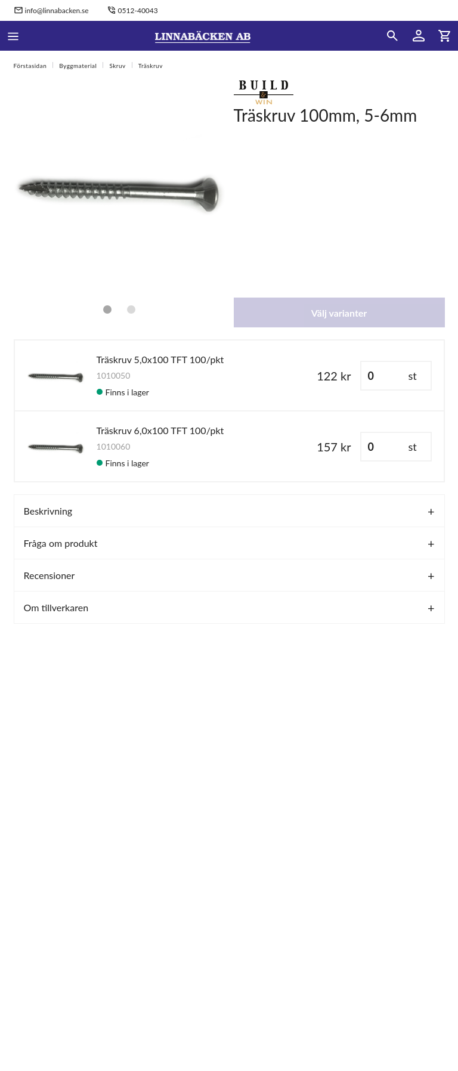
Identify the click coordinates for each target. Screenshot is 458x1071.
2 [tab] (131, 309)
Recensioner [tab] (49, 575)
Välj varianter (339, 312)
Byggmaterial (78, 65)
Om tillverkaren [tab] (56, 607)
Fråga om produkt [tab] (61, 543)
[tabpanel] (119, 186)
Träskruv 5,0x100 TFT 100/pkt (160, 359)
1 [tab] (107, 309)
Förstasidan (30, 65)
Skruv (117, 65)
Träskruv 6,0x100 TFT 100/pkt (160, 430)
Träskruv (150, 65)
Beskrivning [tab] (48, 510)
